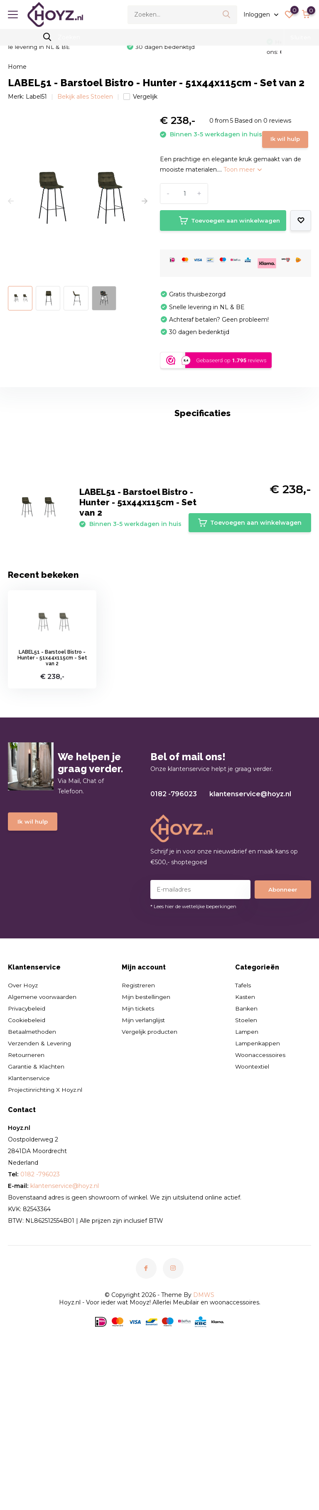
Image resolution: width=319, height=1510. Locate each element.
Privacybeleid (27, 1136)
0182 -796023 (173, 922)
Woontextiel (252, 1194)
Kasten (245, 1125)
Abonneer (282, 1017)
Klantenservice (29, 1206)
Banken (246, 1136)
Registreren (139, 1113)
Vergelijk (140, 95)
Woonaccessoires (260, 1183)
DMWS (203, 1423)
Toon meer (242, 182)
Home (17, 66)
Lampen (247, 1159)
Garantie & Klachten (36, 1194)
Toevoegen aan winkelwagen (222, 233)
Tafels (243, 1113)
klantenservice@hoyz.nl (250, 922)
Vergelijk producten (150, 1159)
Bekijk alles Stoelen (85, 95)
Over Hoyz (23, 1113)
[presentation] (11, 200)
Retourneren (26, 1183)
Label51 (36, 95)
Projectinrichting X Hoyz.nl (46, 1218)
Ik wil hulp (185, 151)
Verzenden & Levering (40, 1171)
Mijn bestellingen (147, 1125)
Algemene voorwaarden (43, 1125)
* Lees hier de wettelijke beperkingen (193, 1034)
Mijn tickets (138, 1136)
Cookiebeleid (26, 1148)
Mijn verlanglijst (144, 1148)
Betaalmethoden (33, 1159)
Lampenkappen (258, 1171)
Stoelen (246, 1148)
